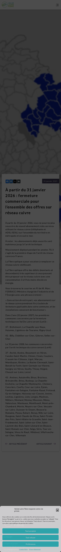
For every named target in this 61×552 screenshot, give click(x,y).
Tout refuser (30, 537)
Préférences (30, 544)
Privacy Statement (35, 549)
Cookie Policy (23, 549)
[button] (57, 510)
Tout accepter (30, 531)
